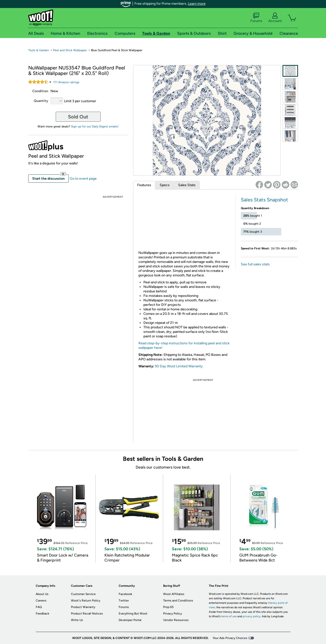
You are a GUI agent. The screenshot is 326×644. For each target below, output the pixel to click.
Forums (256, 17)
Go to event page (83, 178)
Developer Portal (130, 620)
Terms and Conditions (178, 600)
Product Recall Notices (87, 613)
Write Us (77, 620)
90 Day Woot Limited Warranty (179, 366)
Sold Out (78, 117)
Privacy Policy (172, 613)
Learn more (197, 3)
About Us (42, 594)
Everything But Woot (133, 613)
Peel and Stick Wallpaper (70, 50)
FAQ (39, 607)
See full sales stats (255, 264)
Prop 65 (168, 607)
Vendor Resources (176, 620)
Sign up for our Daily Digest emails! (95, 126)
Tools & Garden (38, 50)
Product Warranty (83, 607)
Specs (165, 185)
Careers (41, 600)
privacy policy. (252, 616)
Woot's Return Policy (85, 600)
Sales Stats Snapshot (264, 200)
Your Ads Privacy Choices (230, 638)
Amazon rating (66, 82)
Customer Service (83, 594)
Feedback (42, 613)
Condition (40, 91)
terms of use (229, 616)
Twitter (124, 600)
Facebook (125, 594)
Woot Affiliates (173, 594)
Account (275, 17)
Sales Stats (187, 185)
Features (144, 185)
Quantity (41, 101)
